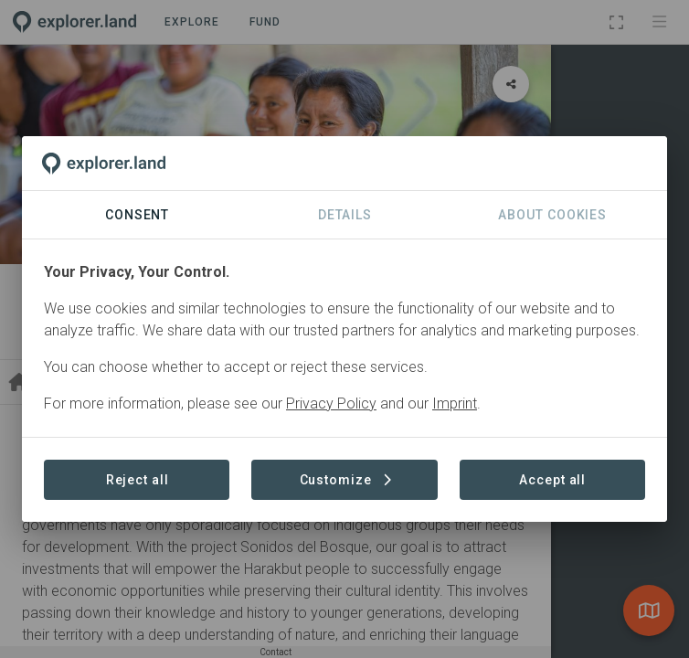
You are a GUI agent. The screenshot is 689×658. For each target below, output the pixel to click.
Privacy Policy (331, 403)
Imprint (454, 403)
